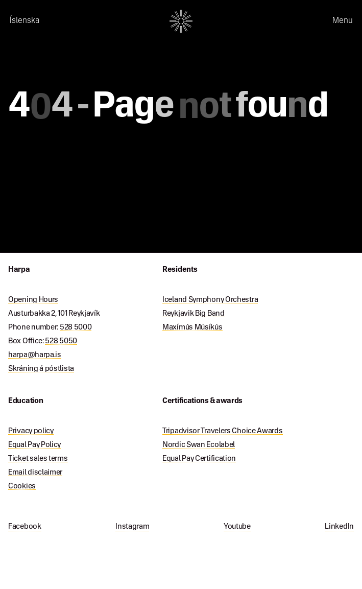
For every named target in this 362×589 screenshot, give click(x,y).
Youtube (237, 526)
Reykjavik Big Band (193, 313)
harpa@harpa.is (34, 355)
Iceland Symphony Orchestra (210, 299)
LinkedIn (339, 526)
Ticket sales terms (38, 458)
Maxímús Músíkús (192, 327)
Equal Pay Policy (34, 445)
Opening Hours (33, 299)
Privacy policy (31, 431)
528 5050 (61, 341)
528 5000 (76, 327)
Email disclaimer (35, 472)
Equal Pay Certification (199, 458)
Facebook (24, 526)
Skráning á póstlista (41, 368)
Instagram (132, 526)
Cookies (22, 486)
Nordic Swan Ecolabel (198, 445)
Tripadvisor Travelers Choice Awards (222, 431)
